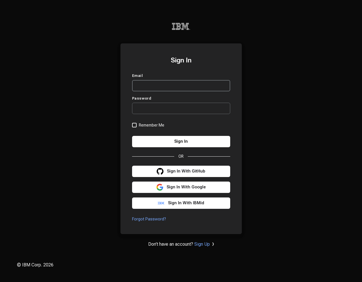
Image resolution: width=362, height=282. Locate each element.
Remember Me (151, 125)
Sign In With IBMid (186, 203)
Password (142, 98)
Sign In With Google (186, 187)
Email (138, 75)
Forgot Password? (149, 219)
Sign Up (202, 244)
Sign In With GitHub (186, 171)
